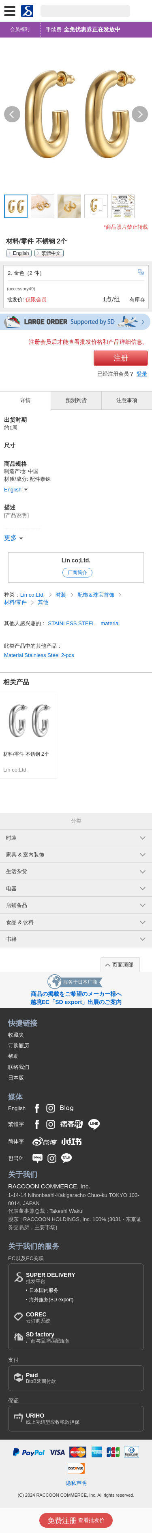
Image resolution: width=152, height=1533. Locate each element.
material (110, 623)
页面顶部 (122, 965)
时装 (62, 595)
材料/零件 (16, 602)
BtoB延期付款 (41, 1378)
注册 (120, 358)
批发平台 (50, 1278)
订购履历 (18, 1045)
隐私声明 (76, 1483)
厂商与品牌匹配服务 (48, 1337)
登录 (142, 374)
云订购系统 (38, 1317)
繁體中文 (51, 253)
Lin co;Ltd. (76, 560)
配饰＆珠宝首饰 (96, 595)
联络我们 (18, 1067)
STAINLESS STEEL (71, 623)
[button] (12, 114)
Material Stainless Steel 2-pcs (39, 655)
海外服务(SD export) (51, 1300)
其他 (43, 602)
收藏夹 (16, 1035)
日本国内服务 (43, 1290)
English (21, 253)
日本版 (16, 1078)
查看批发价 (76, 1521)
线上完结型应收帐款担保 (52, 1418)
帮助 (13, 1056)
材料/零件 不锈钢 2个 (26, 754)
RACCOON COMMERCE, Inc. (49, 1186)
